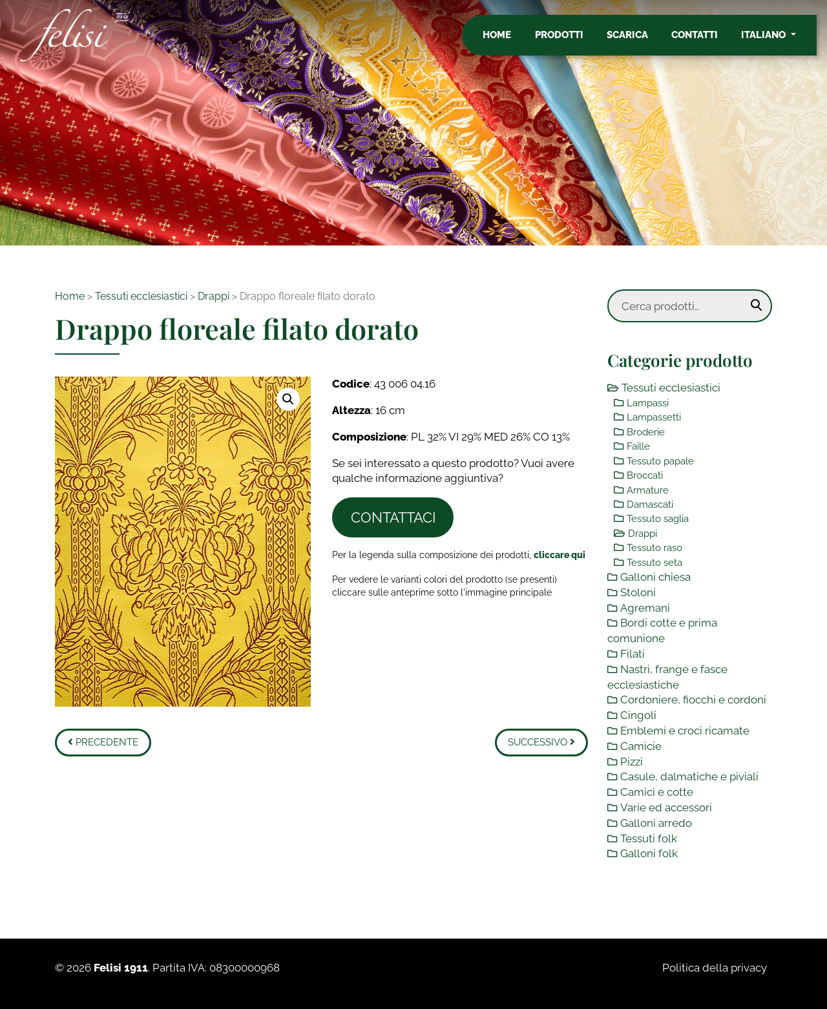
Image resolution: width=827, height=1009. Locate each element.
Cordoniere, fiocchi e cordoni (693, 699)
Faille (638, 446)
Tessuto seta (654, 562)
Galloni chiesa (655, 576)
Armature (648, 490)
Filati (632, 653)
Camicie (641, 746)
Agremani (645, 607)
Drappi (213, 296)
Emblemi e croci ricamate (684, 730)
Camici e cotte (656, 791)
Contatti (705, 41)
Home (507, 41)
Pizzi (631, 761)
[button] (288, 399)
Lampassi (648, 403)
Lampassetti (654, 417)
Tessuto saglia (658, 519)
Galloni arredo (656, 823)
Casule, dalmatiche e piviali (689, 776)
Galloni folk (649, 853)
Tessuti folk (648, 838)
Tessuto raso (654, 548)
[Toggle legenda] (559, 554)
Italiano (775, 41)
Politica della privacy (714, 967)
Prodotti (569, 41)
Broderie (646, 432)
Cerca (756, 305)
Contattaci (393, 517)
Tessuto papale (660, 461)
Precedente (103, 742)
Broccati (645, 475)
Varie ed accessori (666, 807)
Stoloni (638, 592)
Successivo (541, 742)
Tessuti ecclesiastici (141, 296)
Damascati (650, 504)
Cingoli (638, 715)
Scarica (637, 41)
